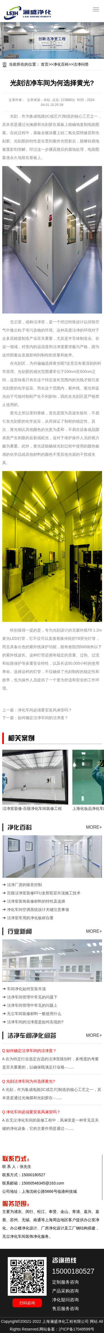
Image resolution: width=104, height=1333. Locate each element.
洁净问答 (81, 64)
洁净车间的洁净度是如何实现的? (35, 1022)
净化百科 (61, 64)
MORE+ (94, 827)
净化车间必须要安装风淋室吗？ (45, 710)
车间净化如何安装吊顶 (26, 989)
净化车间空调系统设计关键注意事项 (38, 909)
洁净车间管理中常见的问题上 (32, 1005)
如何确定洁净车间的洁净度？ (43, 717)
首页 (45, 64)
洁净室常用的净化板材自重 (30, 918)
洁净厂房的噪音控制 (24, 885)
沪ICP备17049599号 (76, 1329)
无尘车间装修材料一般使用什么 (34, 1013)
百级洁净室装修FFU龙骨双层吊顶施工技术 (43, 893)
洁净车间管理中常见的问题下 (32, 997)
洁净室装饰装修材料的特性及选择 (36, 901)
